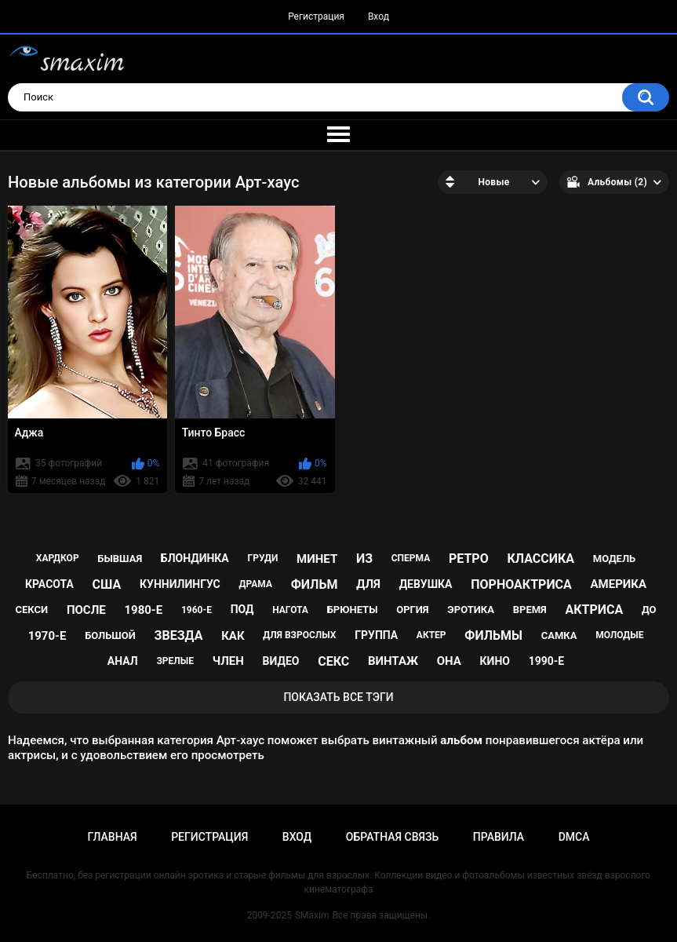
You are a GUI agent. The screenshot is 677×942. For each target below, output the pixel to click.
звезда (179, 635)
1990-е (547, 661)
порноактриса (521, 584)
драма (255, 584)
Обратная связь (392, 837)
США (107, 584)
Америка (619, 584)
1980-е (143, 610)
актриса (595, 609)
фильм (314, 584)
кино (495, 661)
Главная (111, 837)
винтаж (393, 661)
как (232, 636)
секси (32, 609)
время (530, 609)
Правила (498, 837)
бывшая (119, 558)
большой (110, 635)
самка (559, 635)
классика (540, 558)
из (364, 558)
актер (431, 635)
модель (614, 558)
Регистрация (316, 16)
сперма (411, 558)
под (242, 609)
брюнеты (352, 609)
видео (281, 661)
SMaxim (312, 915)
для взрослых (299, 635)
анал (122, 661)
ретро (469, 558)
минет (317, 559)
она (449, 661)
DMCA (574, 837)
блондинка (195, 558)
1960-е (196, 609)
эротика (470, 609)
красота (49, 584)
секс (333, 661)
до (649, 609)
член (228, 661)
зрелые (175, 660)
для (368, 584)
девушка (426, 584)
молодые (619, 635)
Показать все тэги (338, 697)
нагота (290, 609)
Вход (378, 16)
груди (263, 558)
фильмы (493, 635)
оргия (412, 609)
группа (376, 635)
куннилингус (180, 584)
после (86, 610)
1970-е (47, 636)
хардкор (57, 558)
